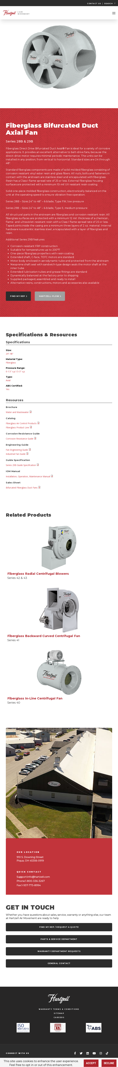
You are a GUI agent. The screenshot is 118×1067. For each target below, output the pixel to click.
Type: (9, 377)
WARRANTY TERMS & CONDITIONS (59, 1009)
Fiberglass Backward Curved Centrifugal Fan (43, 636)
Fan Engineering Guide (18, 449)
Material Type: (14, 359)
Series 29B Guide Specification (22, 465)
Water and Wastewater (19, 412)
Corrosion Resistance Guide (21, 438)
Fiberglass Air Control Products (23, 423)
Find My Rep (18, 296)
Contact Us (94, 4)
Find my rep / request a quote (59, 927)
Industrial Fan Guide (17, 453)
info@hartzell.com (38, 876)
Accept (91, 1063)
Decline (109, 1063)
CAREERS (59, 1017)
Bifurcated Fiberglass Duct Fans (23, 487)
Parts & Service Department (59, 939)
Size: (9, 350)
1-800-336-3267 (35, 881)
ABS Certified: (14, 385)
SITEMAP (59, 1013)
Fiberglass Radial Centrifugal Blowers (38, 574)
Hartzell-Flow (50, 296)
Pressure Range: (15, 368)
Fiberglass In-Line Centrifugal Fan (34, 698)
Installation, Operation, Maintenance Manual (29, 476)
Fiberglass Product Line (19, 427)
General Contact (59, 963)
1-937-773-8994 (31, 885)
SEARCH (110, 4)
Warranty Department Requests (59, 951)
